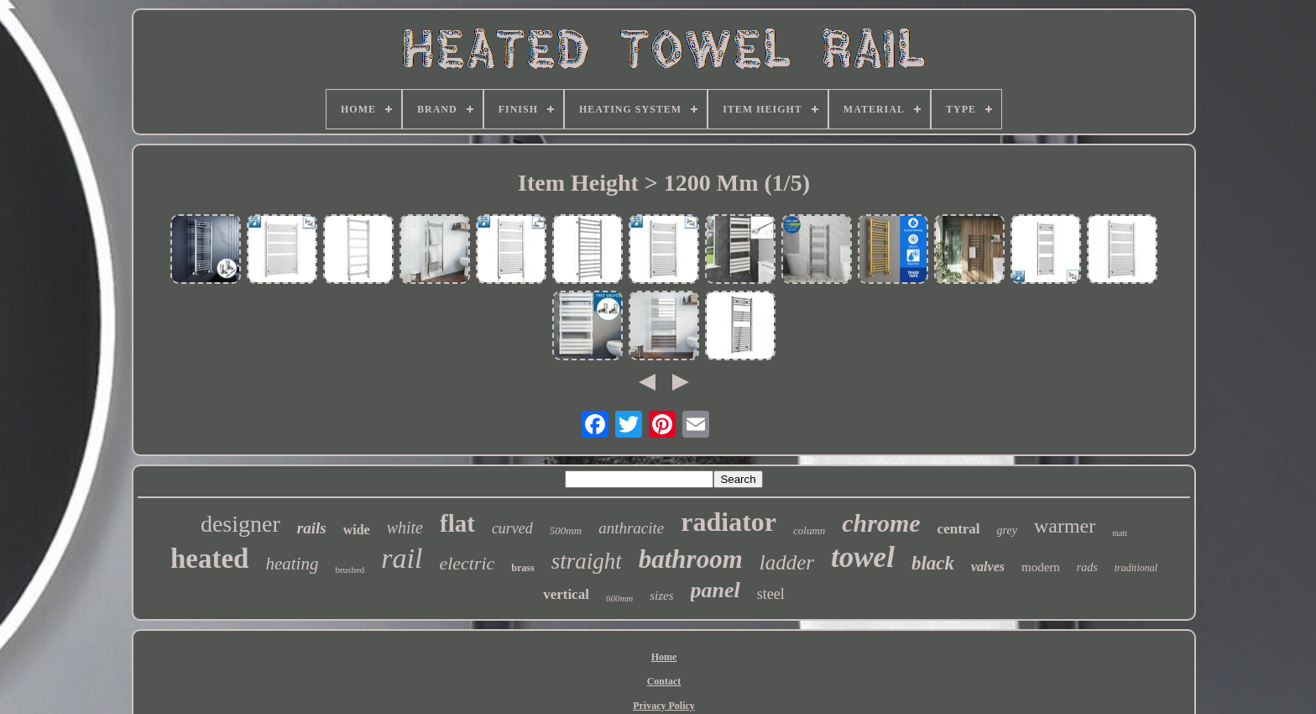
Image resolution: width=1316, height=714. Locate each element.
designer (240, 524)
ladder (787, 562)
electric (466, 563)
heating (291, 564)
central (958, 529)
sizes (661, 595)
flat (457, 523)
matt (1119, 533)
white (405, 527)
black (932, 563)
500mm (566, 530)
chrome (881, 523)
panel (715, 590)
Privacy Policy (664, 705)
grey (1007, 530)
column (809, 530)
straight (586, 561)
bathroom (691, 559)
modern (1040, 567)
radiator (728, 522)
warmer (1064, 526)
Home (664, 657)
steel (771, 593)
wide (356, 529)
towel (863, 557)
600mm (619, 598)
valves (988, 566)
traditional (1136, 568)
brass (522, 568)
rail (401, 558)
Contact (664, 681)
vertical (566, 594)
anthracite (631, 528)
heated (209, 558)
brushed (349, 569)
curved (512, 528)
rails (311, 528)
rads (1087, 567)
